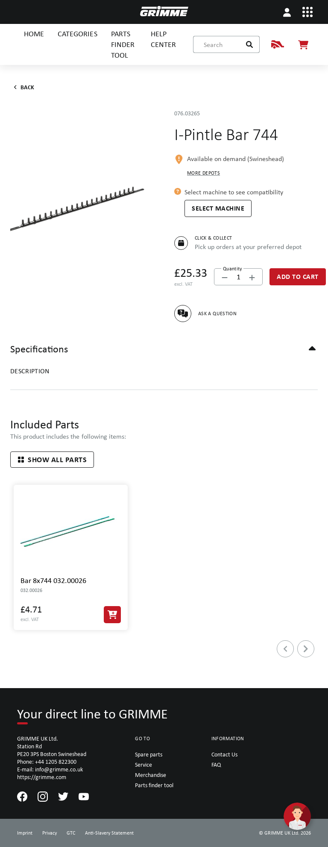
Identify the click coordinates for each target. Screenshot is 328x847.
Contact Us (224, 754)
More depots (203, 173)
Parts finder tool (154, 785)
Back (22, 87)
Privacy (49, 832)
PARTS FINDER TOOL (123, 44)
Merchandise (150, 775)
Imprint (24, 832)
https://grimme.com (41, 777)
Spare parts (148, 754)
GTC (71, 832)
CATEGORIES (77, 33)
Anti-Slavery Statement (109, 832)
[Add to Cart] (297, 276)
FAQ (216, 764)
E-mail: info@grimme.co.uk (50, 769)
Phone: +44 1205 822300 (46, 761)
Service (143, 764)
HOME (34, 33)
